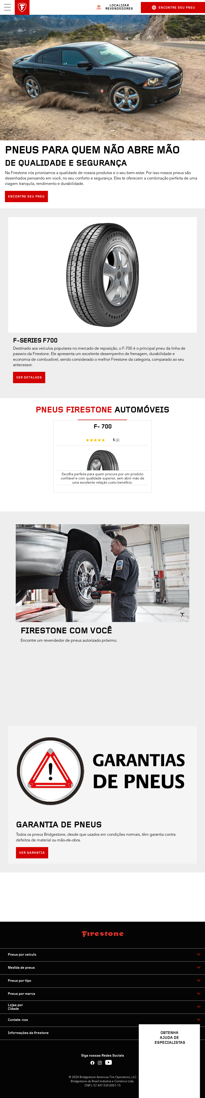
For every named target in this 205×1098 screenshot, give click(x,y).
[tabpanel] (102, 459)
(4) (117, 440)
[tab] (102, 418)
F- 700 (103, 427)
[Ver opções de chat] (191, 1080)
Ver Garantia (32, 852)
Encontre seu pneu (173, 7)
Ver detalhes (29, 377)
